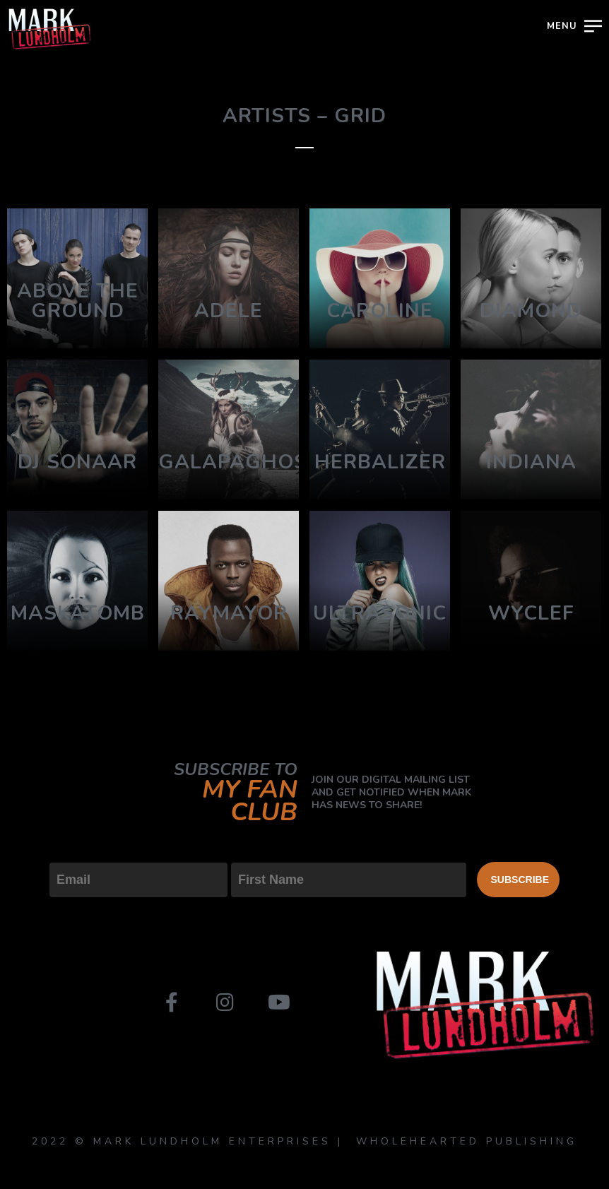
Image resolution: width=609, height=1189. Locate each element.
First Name (262, 850)
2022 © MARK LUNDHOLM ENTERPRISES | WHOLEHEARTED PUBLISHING (304, 1141)
